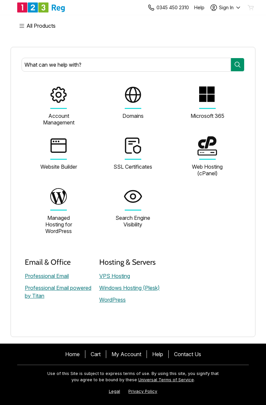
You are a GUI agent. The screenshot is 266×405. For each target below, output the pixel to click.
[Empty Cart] (251, 7)
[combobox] (126, 64)
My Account (126, 354)
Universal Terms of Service (166, 379)
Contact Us (187, 354)
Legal (114, 391)
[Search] (237, 65)
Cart (96, 354)
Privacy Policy (142, 391)
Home (72, 354)
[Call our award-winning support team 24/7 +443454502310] (199, 7)
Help (157, 354)
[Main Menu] (40, 25)
